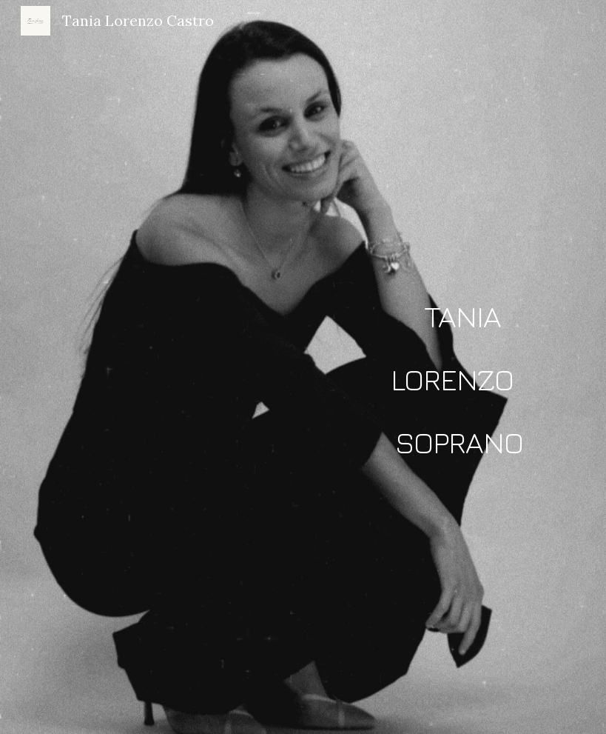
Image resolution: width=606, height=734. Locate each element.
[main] (459, 367)
